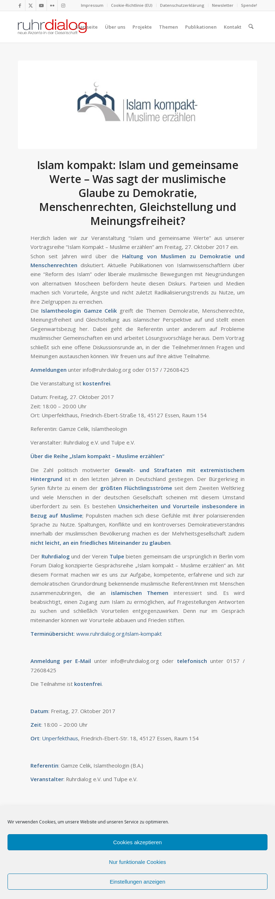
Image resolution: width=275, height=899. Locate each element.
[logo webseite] (52, 27)
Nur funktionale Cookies (137, 862)
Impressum (92, 5)
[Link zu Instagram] (63, 5)
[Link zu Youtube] (41, 5)
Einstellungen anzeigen (137, 882)
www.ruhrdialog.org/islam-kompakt (119, 633)
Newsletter (222, 5)
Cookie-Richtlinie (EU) (132, 5)
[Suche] (251, 27)
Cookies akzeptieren (137, 842)
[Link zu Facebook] (20, 5)
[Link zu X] (30, 5)
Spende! (249, 5)
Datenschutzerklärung (182, 5)
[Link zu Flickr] (52, 5)
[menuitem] (92, 5)
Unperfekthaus (60, 738)
